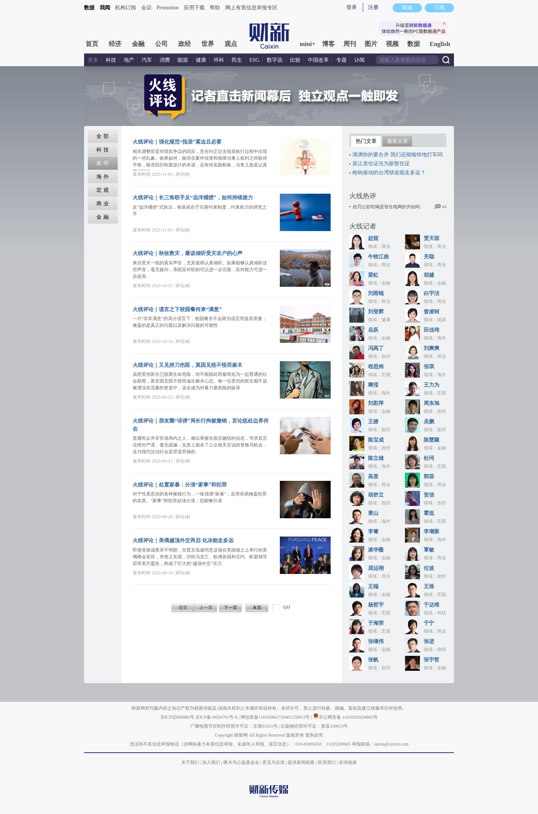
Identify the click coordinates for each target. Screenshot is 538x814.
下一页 (230, 607)
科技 (111, 60)
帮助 (215, 7)
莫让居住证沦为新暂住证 (381, 163)
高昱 (373, 476)
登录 (351, 7)
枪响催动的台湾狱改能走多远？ (389, 172)
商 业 (102, 203)
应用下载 (194, 7)
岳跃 (373, 330)
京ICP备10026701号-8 (217, 717)
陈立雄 (376, 458)
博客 (328, 43)
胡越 (429, 275)
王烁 (429, 586)
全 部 (102, 136)
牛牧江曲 (378, 256)
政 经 (102, 163)
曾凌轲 (431, 311)
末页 (257, 607)
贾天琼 (431, 238)
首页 (92, 43)
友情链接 (348, 762)
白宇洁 (431, 293)
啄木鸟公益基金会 (241, 762)
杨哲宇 (376, 605)
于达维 (431, 605)
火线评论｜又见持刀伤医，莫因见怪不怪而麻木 (187, 365)
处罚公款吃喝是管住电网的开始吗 (386, 206)
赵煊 (373, 238)
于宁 (429, 623)
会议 (146, 7)
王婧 (373, 421)
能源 (183, 60)
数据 (89, 7)
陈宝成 (376, 440)
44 (444, 206)
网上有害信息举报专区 (251, 7)
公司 (161, 43)
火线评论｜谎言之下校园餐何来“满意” (177, 309)
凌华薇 (376, 550)
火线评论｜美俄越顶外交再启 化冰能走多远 (183, 540)
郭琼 (429, 476)
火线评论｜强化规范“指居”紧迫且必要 (177, 142)
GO (286, 607)
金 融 (102, 217)
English (440, 43)
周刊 (349, 43)
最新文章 (397, 141)
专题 (341, 60)
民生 (237, 60)
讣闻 (359, 60)
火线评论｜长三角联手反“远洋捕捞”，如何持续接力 (193, 197)
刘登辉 (376, 311)
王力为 (431, 385)
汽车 (147, 60)
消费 (165, 60)
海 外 (102, 176)
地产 (129, 60)
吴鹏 (429, 421)
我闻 (105, 7)
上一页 (206, 607)
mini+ (308, 43)
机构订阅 (125, 7)
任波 (429, 568)
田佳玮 (431, 330)
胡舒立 (376, 495)
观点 (231, 43)
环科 (219, 60)
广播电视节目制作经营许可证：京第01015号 (234, 726)
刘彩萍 (376, 403)
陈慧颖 (431, 440)
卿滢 (373, 385)
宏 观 (102, 190)
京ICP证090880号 (177, 717)
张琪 (429, 366)
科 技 (102, 150)
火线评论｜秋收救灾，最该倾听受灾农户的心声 (187, 253)
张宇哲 (431, 660)
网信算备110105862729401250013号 (276, 717)
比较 (295, 60)
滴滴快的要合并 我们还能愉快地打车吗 (397, 154)
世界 (207, 43)
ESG (254, 60)
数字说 (274, 60)
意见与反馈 (273, 762)
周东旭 (431, 403)
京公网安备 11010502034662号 (345, 717)
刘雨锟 (376, 293)
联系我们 (327, 762)
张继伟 (376, 641)
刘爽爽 (431, 348)
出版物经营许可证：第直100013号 (314, 726)
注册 (373, 7)
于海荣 (376, 623)
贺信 (429, 495)
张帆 (373, 660)
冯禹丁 (376, 348)
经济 (115, 43)
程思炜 (376, 366)
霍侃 (429, 513)
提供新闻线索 (301, 762)
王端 (373, 586)
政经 (184, 43)
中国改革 (318, 60)
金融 (138, 43)
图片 (371, 43)
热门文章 (366, 141)
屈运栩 (376, 568)
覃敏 (429, 550)
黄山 (373, 513)
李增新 (431, 531)
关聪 (429, 256)
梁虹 (373, 275)
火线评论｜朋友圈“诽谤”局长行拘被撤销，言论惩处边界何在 (201, 425)
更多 (93, 60)
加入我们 (211, 762)
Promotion (168, 7)
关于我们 (190, 762)
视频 (392, 43)
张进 (429, 641)
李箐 (373, 531)
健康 (201, 60)
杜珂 (429, 458)
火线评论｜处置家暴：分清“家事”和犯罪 (180, 485)
